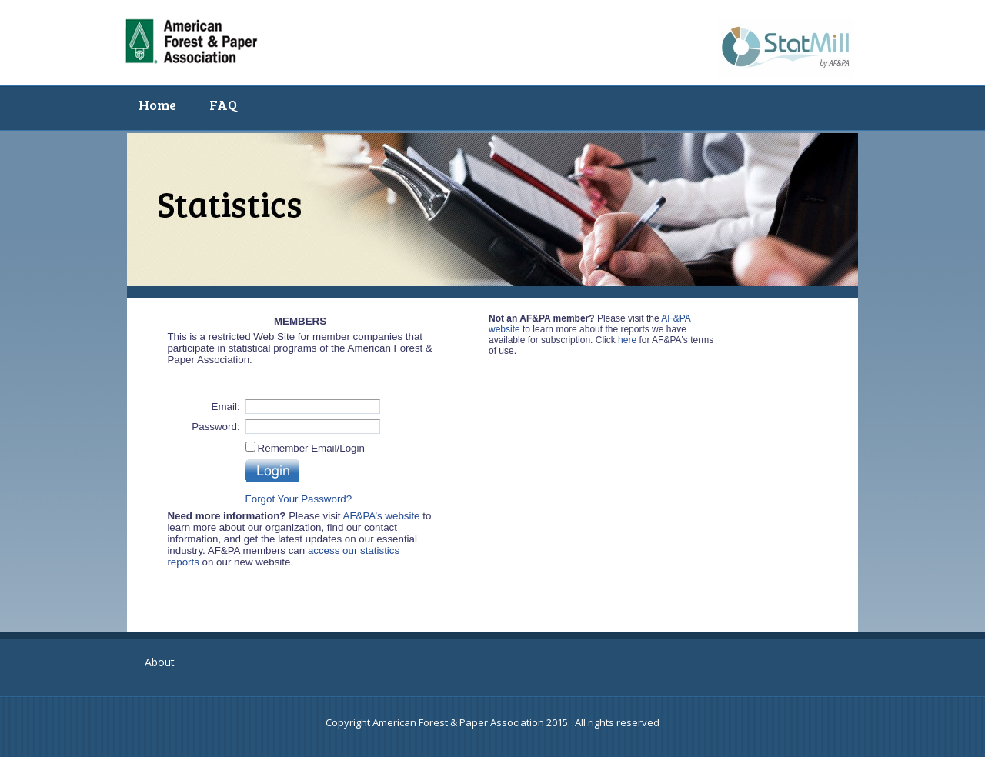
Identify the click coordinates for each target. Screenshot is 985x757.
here (627, 340)
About (160, 662)
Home (157, 104)
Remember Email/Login (311, 448)
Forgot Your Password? (298, 499)
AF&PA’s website (381, 516)
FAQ (223, 104)
